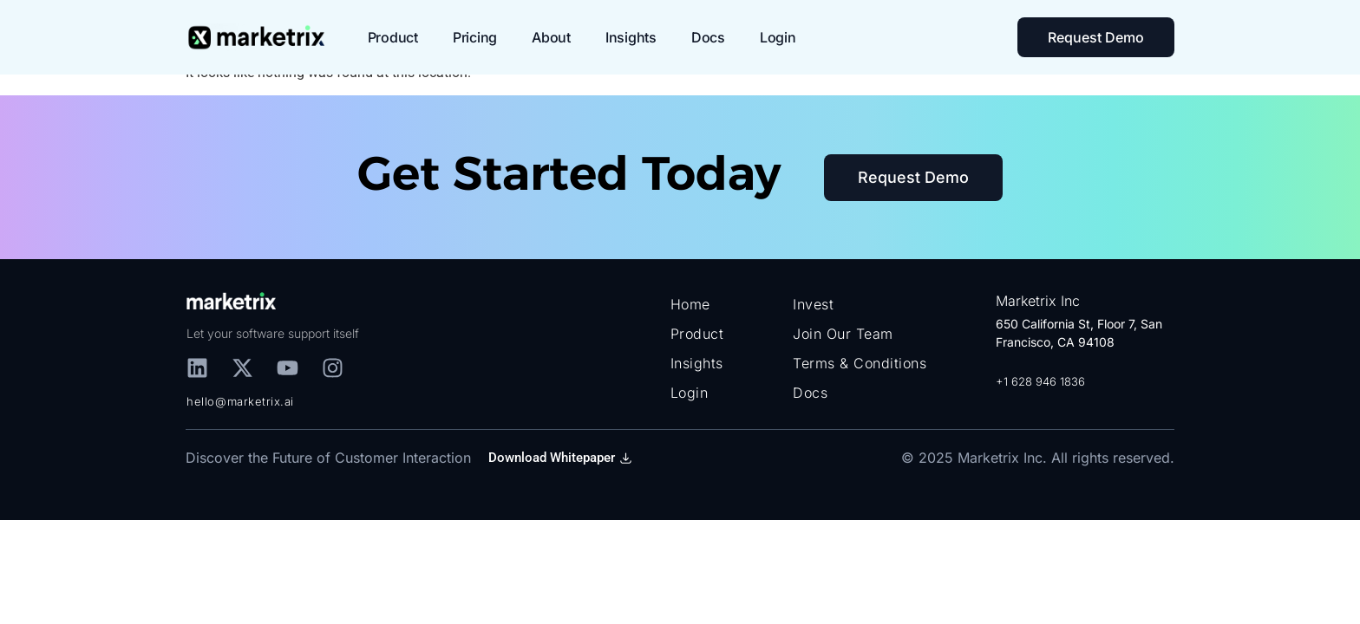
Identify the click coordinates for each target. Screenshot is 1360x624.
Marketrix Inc (1038, 300)
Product (393, 37)
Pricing (475, 37)
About (551, 37)
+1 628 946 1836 (1040, 381)
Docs (708, 37)
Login (778, 37)
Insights (631, 37)
